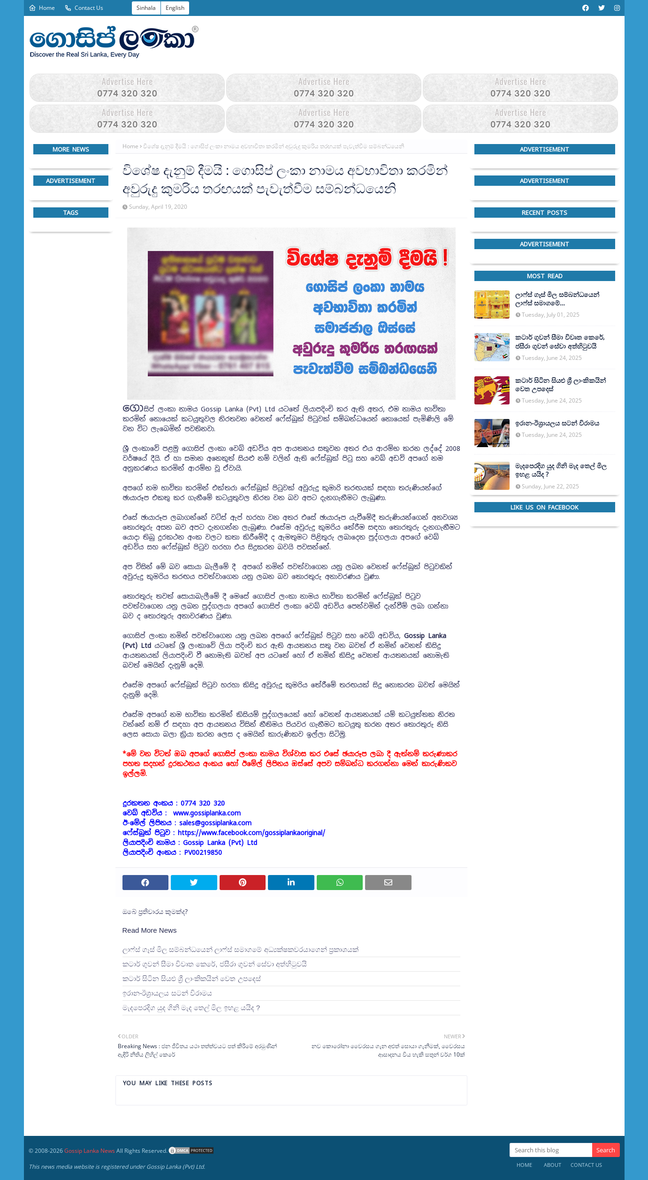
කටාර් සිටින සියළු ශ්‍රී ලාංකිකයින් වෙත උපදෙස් (191, 978)
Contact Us (83, 8)
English (175, 8)
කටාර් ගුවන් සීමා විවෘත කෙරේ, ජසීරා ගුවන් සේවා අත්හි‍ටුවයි (214, 964)
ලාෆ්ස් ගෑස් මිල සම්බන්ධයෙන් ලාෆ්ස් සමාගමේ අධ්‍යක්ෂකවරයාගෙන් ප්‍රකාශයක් (240, 949)
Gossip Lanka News (89, 1151)
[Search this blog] (551, 1150)
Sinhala (146, 8)
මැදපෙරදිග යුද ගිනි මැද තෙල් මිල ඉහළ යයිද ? (191, 1008)
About (552, 1164)
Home (42, 8)
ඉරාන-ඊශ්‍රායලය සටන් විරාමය (167, 993)
